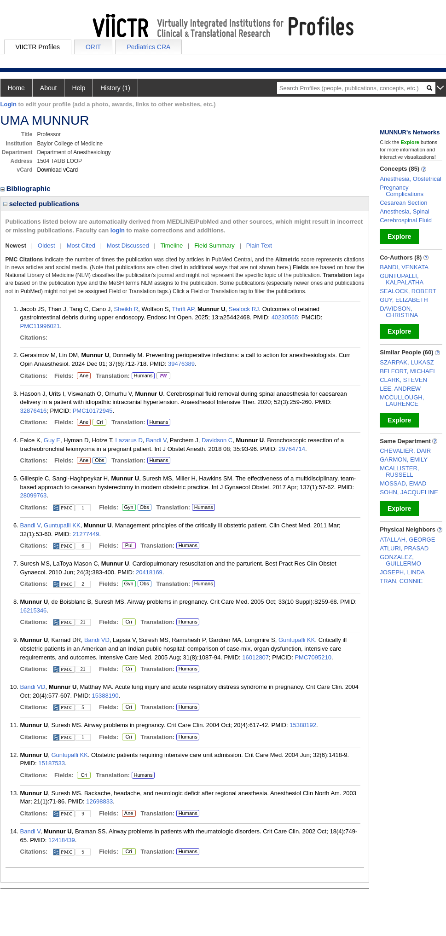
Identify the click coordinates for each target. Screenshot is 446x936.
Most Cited (81, 245)
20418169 (149, 572)
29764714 (291, 448)
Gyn (129, 507)
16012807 (255, 657)
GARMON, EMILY (404, 459)
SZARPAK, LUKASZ (407, 362)
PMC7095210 (313, 657)
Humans (142, 375)
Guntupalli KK (62, 525)
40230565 (285, 317)
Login (8, 104)
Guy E (52, 440)
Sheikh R (126, 309)
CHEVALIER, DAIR (405, 450)
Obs (98, 460)
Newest (16, 245)
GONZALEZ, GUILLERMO (400, 560)
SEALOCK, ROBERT (408, 291)
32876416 (33, 410)
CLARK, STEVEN (403, 379)
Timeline (172, 245)
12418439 (61, 840)
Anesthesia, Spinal (404, 211)
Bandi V (156, 440)
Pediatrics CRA (148, 47)
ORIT (93, 47)
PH (163, 376)
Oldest (46, 245)
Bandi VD (97, 639)
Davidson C (217, 440)
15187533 (51, 763)
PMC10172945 (93, 410)
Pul (128, 546)
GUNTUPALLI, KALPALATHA (401, 279)
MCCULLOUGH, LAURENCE (402, 400)
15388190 (105, 695)
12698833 (99, 801)
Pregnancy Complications (401, 190)
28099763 (33, 495)
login (117, 230)
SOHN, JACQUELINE (409, 492)
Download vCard (57, 170)
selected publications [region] (41, 204)
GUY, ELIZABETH (404, 299)
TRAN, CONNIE (401, 581)
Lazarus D (129, 440)
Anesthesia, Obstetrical (410, 178)
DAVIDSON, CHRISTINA (399, 311)
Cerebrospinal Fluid (406, 220)
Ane (84, 376)
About (48, 88)
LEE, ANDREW (400, 388)
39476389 (181, 363)
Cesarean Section (403, 202)
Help (78, 88)
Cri (99, 422)
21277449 (86, 534)
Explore (399, 236)
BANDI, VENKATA (404, 267)
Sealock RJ (244, 309)
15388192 (303, 725)
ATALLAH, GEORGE (407, 539)
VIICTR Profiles (38, 47)
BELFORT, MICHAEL (408, 371)
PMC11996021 (40, 326)
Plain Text (259, 245)
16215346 (33, 610)
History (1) (115, 88)
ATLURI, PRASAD (404, 548)
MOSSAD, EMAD (403, 483)
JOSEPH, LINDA (402, 572)
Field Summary (214, 245)
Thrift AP (183, 309)
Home (16, 88)
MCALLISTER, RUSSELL (399, 471)
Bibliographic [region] (26, 188)
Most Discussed (128, 245)
